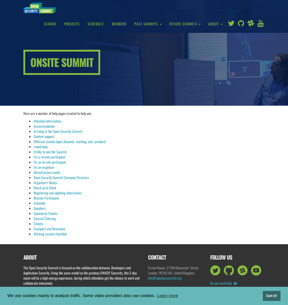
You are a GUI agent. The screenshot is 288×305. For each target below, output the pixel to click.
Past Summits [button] (148, 23)
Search (50, 23)
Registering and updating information (57, 192)
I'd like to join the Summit (50, 151)
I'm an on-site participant (50, 162)
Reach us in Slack (45, 187)
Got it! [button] (271, 296)
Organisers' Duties (45, 182)
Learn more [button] (167, 295)
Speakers (40, 208)
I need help (41, 146)
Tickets (38, 223)
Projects (72, 23)
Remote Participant (46, 198)
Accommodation (44, 126)
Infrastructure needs (47, 172)
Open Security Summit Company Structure (61, 177)
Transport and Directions (49, 228)
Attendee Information (47, 121)
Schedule (96, 23)
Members (119, 23)
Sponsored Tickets (45, 213)
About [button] (215, 23)
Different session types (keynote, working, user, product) (70, 141)
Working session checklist (50, 234)
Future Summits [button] (185, 23)
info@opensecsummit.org (165, 278)
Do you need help (223, 283)
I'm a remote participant (49, 157)
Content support (44, 136)
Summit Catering (45, 218)
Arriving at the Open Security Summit (58, 131)
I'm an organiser (44, 167)
